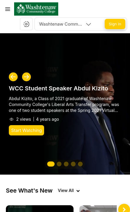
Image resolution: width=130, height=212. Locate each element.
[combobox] (65, 24)
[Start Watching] (26, 130)
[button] (36, 9)
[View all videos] (69, 190)
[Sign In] (115, 24)
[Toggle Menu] (7, 9)
